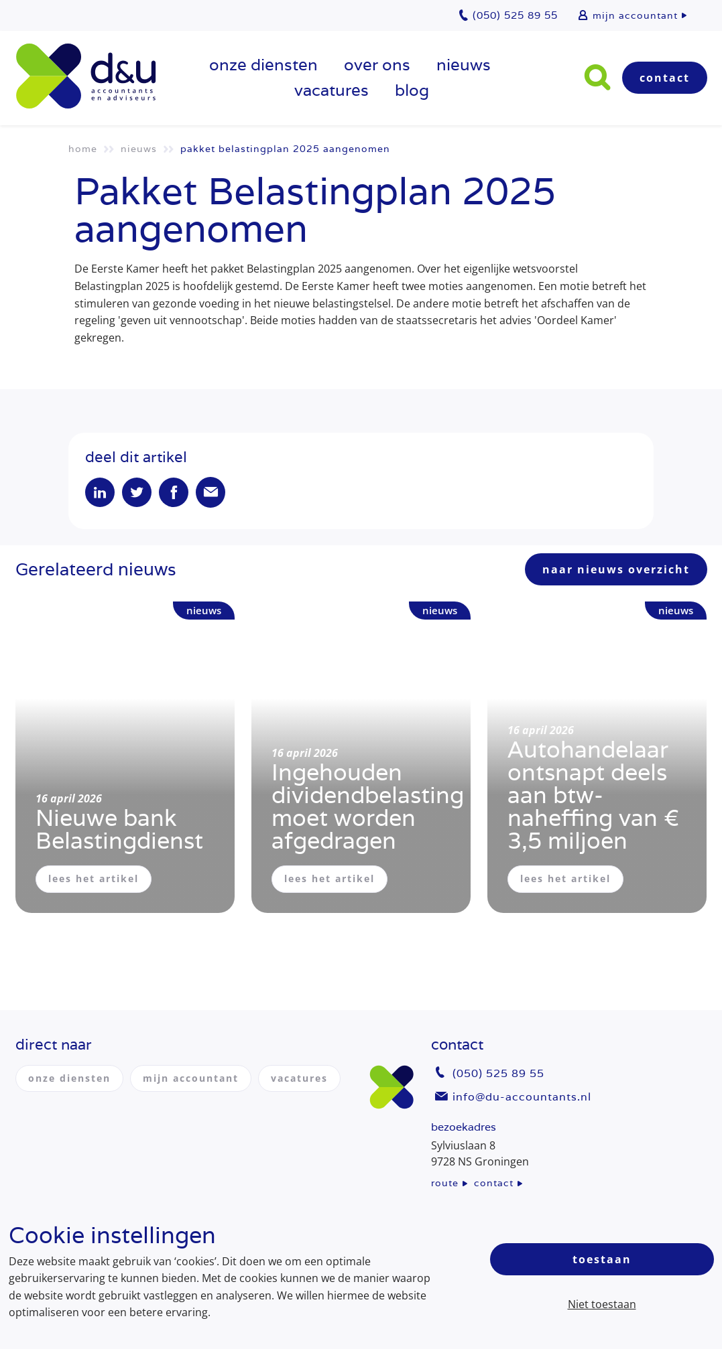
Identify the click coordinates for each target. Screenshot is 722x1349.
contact (494, 1183)
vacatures (331, 90)
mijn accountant (635, 15)
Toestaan (602, 1259)
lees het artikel (93, 878)
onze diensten (263, 64)
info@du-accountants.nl (522, 1097)
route (445, 1183)
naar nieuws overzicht (616, 569)
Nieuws (463, 64)
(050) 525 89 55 (498, 1073)
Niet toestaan (602, 1304)
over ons (377, 64)
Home (82, 149)
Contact (665, 77)
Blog (412, 90)
